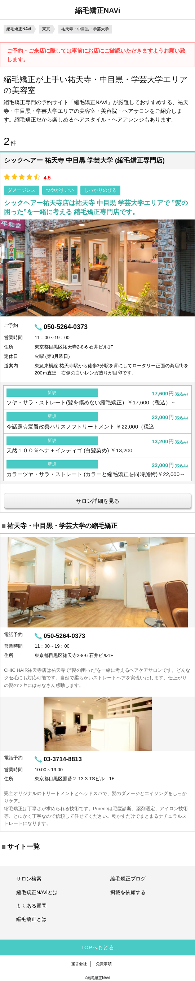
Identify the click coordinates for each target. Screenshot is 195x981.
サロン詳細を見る (97, 501)
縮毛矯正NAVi (97, 10)
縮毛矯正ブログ (128, 879)
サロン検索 (28, 879)
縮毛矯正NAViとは (37, 892)
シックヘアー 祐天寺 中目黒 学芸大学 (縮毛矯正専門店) (84, 160)
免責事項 (104, 964)
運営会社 (79, 964)
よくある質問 (31, 906)
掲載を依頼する (128, 892)
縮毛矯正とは (31, 919)
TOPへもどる (97, 947)
